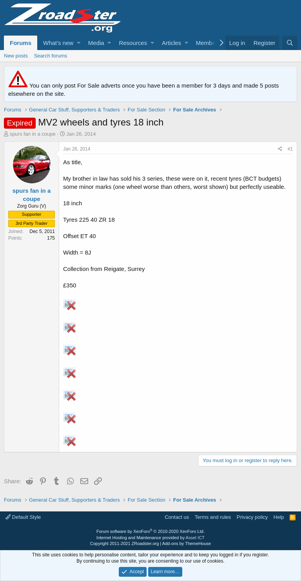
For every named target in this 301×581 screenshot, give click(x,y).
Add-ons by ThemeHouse (186, 543)
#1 (290, 149)
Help (279, 517)
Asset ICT (195, 537)
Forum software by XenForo (150, 531)
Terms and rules (213, 517)
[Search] (289, 43)
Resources (133, 42)
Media (96, 42)
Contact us (177, 517)
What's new (58, 42)
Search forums (50, 56)
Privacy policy (252, 517)
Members (208, 42)
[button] (78, 43)
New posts (16, 56)
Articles (171, 42)
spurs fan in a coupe (33, 134)
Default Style (23, 517)
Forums (20, 42)
